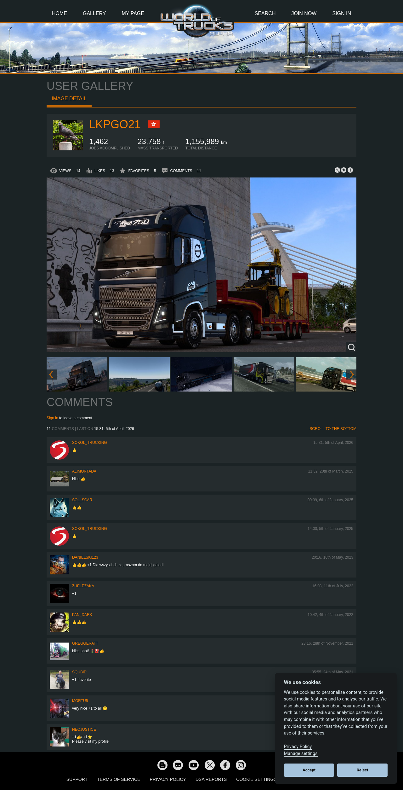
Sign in (52, 418)
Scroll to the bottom (332, 429)
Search (265, 13)
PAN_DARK (82, 615)
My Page (133, 13)
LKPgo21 (115, 124)
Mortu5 (80, 701)
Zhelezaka (83, 586)
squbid (79, 672)
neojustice (84, 729)
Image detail (69, 98)
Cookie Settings (256, 779)
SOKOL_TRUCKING (89, 442)
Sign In (341, 13)
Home (59, 13)
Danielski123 (85, 557)
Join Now (303, 13)
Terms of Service (118, 779)
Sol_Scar (82, 500)
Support (77, 779)
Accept (309, 770)
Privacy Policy (168, 779)
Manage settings (301, 753)
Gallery (94, 13)
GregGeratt (85, 643)
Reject (362, 770)
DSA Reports (211, 779)
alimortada (84, 471)
